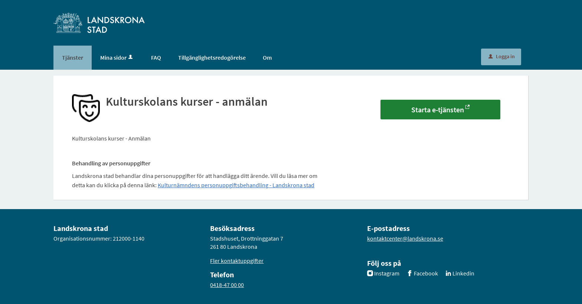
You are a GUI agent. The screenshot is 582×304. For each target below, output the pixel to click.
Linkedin (463, 273)
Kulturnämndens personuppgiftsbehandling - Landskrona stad (236, 185)
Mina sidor (117, 57)
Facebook (426, 273)
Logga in (501, 56)
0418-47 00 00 (227, 284)
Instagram (386, 273)
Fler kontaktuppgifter (237, 260)
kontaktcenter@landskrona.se (405, 238)
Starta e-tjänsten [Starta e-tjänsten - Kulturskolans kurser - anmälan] (437, 109)
